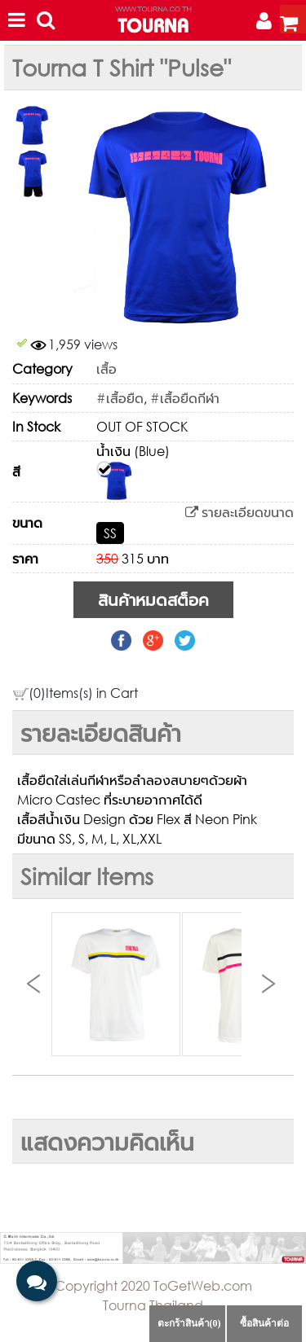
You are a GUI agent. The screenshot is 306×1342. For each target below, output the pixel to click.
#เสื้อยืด (120, 397)
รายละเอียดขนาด (239, 511)
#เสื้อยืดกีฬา (185, 397)
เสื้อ (106, 368)
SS (110, 533)
